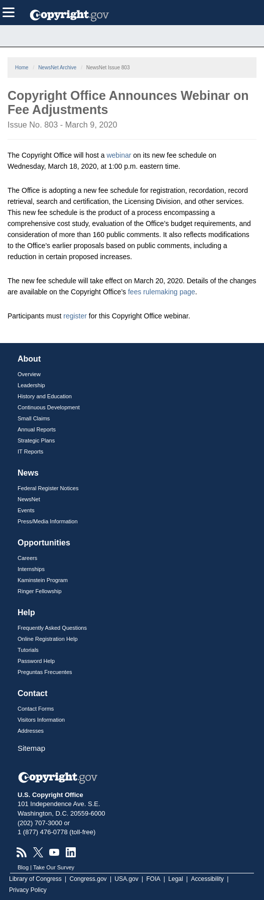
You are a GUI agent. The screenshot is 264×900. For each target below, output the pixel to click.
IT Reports (30, 451)
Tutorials (28, 650)
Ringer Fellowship (40, 591)
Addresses (31, 731)
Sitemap (31, 748)
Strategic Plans (36, 440)
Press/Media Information (48, 521)
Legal (175, 878)
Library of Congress (35, 878)
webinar (118, 155)
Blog (23, 867)
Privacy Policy (28, 889)
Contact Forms (36, 709)
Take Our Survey (53, 867)
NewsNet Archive (57, 67)
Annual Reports (37, 429)
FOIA (154, 878)
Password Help (36, 661)
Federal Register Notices (48, 488)
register (75, 316)
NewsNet (29, 499)
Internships (31, 569)
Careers (27, 558)
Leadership (31, 385)
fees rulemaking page (161, 292)
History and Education (45, 396)
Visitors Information (41, 720)
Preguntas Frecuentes (45, 672)
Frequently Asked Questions (52, 628)
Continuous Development (49, 407)
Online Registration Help (48, 639)
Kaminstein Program (43, 580)
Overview (29, 374)
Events (26, 510)
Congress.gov (88, 878)
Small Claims (34, 418)
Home (22, 67)
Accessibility (207, 878)
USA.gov (126, 878)
